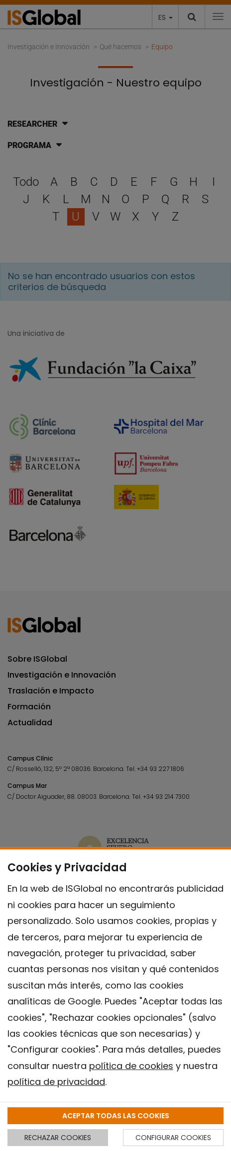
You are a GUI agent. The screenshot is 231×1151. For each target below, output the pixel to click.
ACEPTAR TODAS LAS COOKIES (115, 1116)
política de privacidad (56, 1081)
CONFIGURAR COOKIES (173, 1138)
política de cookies (131, 1066)
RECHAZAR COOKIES (57, 1138)
